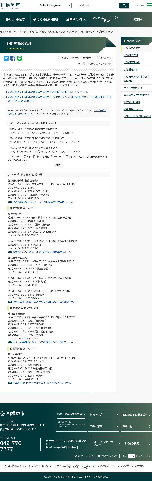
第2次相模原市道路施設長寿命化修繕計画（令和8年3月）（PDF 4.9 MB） (48, 92)
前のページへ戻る (85, 456)
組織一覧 (127, 426)
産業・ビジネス (76, 19)
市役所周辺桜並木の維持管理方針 (137, 79)
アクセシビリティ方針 (77, 468)
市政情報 (137, 19)
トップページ (20, 31)
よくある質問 (131, 443)
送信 (58, 165)
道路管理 (73, 31)
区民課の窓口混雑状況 (134, 414)
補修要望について (133, 109)
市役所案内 (96, 426)
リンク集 (125, 466)
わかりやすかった (21, 142)
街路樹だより (131, 69)
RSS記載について (105, 466)
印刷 (79, 64)
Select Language (50, 5)
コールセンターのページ (103, 443)
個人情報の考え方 (16, 466)
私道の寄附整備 (132, 102)
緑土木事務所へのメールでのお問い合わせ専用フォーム (42, 252)
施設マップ (96, 414)
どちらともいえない (39, 133)
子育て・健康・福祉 (45, 19)
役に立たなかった (64, 133)
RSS (87, 466)
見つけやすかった (21, 151)
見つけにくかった (71, 151)
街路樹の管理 (131, 55)
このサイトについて (41, 466)
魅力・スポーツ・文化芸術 (106, 19)
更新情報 (139, 466)
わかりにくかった (71, 142)
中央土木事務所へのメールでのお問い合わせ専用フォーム (43, 342)
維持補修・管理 (88, 31)
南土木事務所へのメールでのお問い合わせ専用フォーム (42, 383)
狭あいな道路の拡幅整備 (137, 95)
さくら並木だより (133, 88)
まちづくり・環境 (50, 31)
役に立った (18, 133)
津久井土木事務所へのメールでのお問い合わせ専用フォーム (44, 302)
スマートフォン (144, 456)
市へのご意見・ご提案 (68, 466)
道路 (63, 31)
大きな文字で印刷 (97, 64)
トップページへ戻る (109, 456)
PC (132, 456)
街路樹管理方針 (132, 62)
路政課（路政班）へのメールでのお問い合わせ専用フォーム (43, 202)
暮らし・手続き (15, 19)
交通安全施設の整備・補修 (137, 116)
